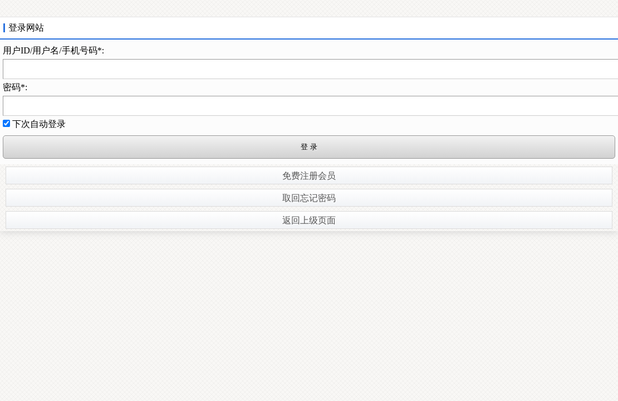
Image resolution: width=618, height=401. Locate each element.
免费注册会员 (309, 175)
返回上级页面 (309, 220)
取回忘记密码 (309, 198)
